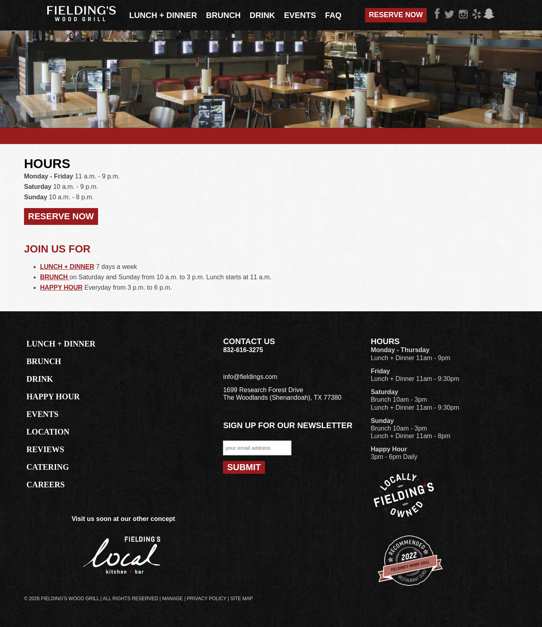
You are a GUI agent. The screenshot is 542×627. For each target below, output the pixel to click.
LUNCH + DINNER (67, 266)
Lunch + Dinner (163, 15)
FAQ (333, 15)
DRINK (39, 379)
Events (300, 15)
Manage (172, 598)
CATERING (47, 467)
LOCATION (47, 431)
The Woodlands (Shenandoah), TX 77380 (282, 397)
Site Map (242, 598)
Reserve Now (396, 15)
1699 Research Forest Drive (263, 390)
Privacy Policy (207, 598)
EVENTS (42, 414)
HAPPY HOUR (61, 287)
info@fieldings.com (250, 376)
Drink (262, 15)
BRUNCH (55, 277)
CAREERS (45, 484)
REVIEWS (45, 449)
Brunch (223, 15)
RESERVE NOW (61, 216)
